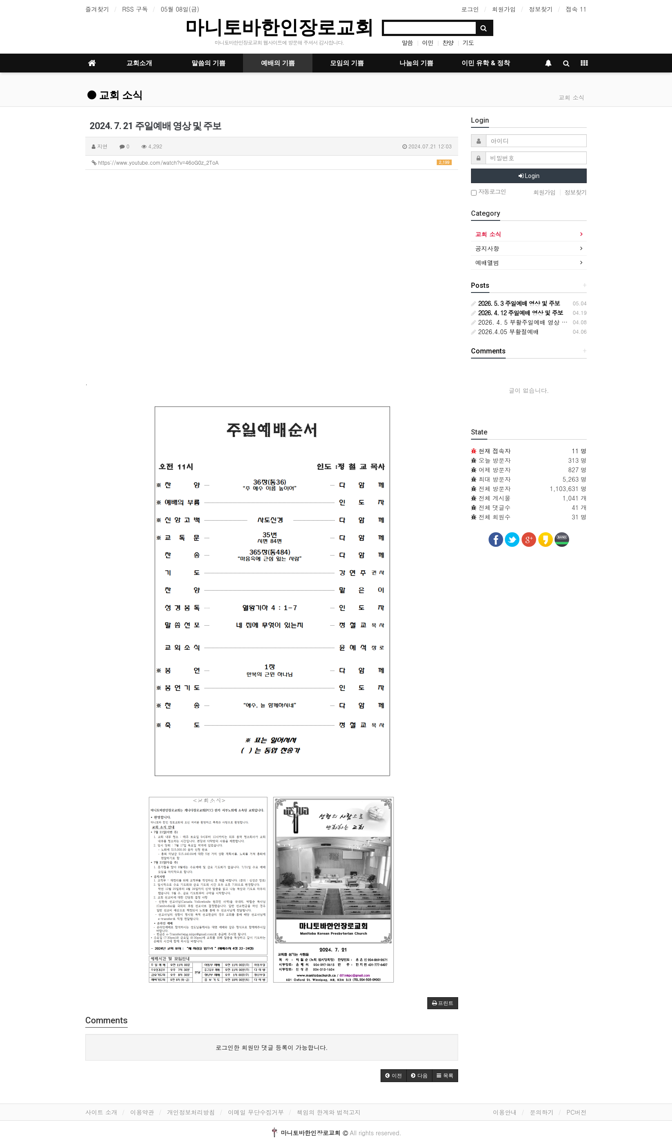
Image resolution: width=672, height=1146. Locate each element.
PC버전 (577, 1112)
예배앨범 (487, 262)
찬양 (447, 42)
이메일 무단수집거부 (256, 1112)
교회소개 (139, 63)
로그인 (470, 9)
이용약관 (142, 1112)
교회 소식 (115, 95)
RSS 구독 (135, 9)
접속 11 (576, 9)
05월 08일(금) (180, 9)
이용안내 (505, 1112)
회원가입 (504, 9)
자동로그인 (488, 192)
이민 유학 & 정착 (486, 63)
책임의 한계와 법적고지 (328, 1112)
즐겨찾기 (97, 9)
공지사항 (487, 248)
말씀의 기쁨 (208, 63)
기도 (468, 42)
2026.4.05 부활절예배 (505, 331)
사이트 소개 (101, 1112)
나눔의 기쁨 (416, 63)
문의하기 (542, 1112)
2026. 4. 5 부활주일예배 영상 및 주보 (526, 322)
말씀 (407, 42)
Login (529, 175)
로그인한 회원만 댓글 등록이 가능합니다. (272, 1047)
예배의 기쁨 (278, 63)
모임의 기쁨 (347, 63)
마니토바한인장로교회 (279, 27)
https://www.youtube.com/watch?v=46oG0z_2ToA (272, 162)
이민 (427, 42)
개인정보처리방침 (191, 1112)
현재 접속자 (495, 450)
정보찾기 (541, 9)
